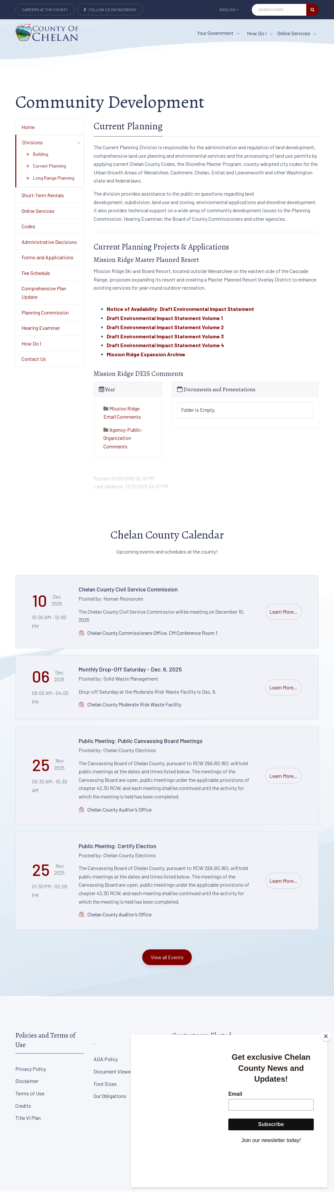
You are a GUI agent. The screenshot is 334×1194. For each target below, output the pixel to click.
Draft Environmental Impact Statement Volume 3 (165, 338)
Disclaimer (26, 1083)
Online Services (38, 213)
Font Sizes (105, 1086)
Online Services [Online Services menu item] (296, 33)
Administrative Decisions (49, 244)
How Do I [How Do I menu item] (260, 33)
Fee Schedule (36, 275)
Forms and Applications (47, 260)
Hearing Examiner (41, 330)
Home (28, 129)
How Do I (31, 346)
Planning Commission (45, 315)
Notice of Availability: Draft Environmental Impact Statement (180, 311)
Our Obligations (110, 1098)
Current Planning (45, 168)
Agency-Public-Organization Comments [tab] (123, 440)
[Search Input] (279, 10)
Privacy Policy (30, 1071)
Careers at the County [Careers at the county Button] (45, 9)
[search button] (312, 10)
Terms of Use (29, 1096)
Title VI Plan (28, 1120)
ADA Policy (106, 1061)
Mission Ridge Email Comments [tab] (122, 415)
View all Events (167, 960)
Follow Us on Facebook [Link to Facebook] (110, 9)
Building (36, 156)
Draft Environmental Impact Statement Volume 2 (165, 330)
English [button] (229, 9)
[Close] (326, 1072)
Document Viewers (114, 1074)
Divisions (32, 145)
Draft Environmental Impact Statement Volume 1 (165, 320)
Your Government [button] (218, 33)
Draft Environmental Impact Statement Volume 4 (165, 348)
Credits (23, 1108)
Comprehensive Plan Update (44, 295)
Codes (28, 229)
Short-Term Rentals (43, 198)
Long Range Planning (49, 180)
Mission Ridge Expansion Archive (146, 357)
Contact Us (34, 361)
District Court (265, 1061)
